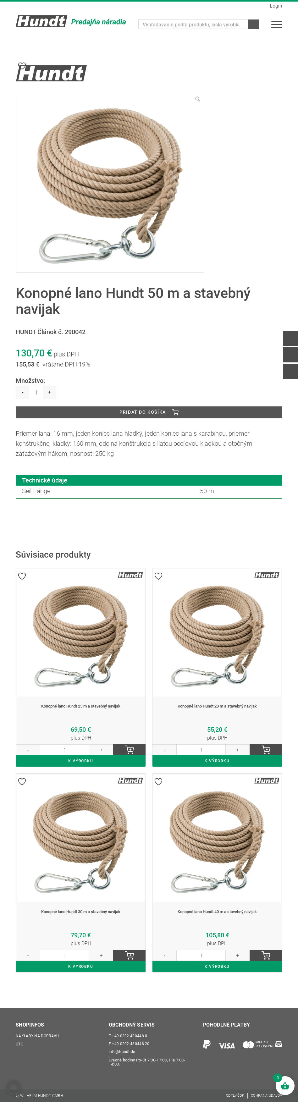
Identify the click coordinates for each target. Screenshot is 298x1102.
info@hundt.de (122, 1051)
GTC (20, 1042)
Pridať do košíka (143, 410)
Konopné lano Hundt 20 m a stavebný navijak (217, 705)
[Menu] (276, 24)
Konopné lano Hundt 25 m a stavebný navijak (80, 705)
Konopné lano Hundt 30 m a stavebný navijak (80, 918)
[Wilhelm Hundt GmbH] (71, 21)
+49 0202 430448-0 (128, 1034)
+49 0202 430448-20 (129, 1042)
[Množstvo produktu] (36, 389)
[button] (14, 1088)
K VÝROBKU (80, 766)
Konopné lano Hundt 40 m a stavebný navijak (217, 918)
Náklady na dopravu (38, 1034)
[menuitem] (276, 24)
